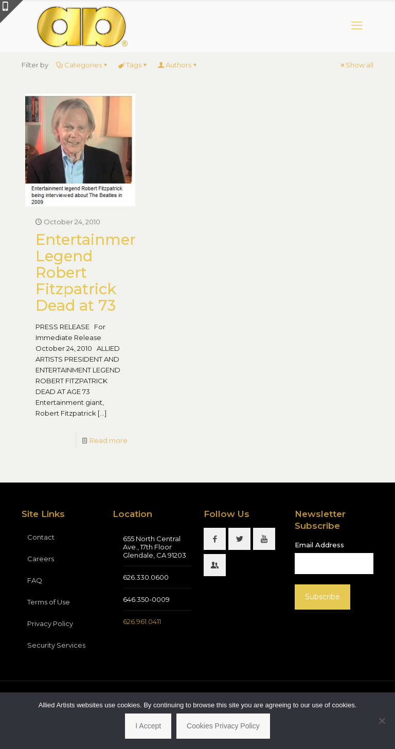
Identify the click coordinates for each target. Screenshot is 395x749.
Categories (82, 65)
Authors (177, 65)
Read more (108, 440)
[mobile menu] (357, 25)
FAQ (34, 580)
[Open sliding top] (11, 11)
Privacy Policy (50, 623)
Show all (356, 65)
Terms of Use (48, 602)
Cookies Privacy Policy (223, 726)
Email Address (319, 545)
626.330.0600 (146, 577)
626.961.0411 (142, 621)
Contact (41, 537)
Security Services (56, 645)
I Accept (148, 726)
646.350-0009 (146, 599)
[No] (382, 721)
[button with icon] (215, 539)
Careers (40, 559)
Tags (133, 65)
